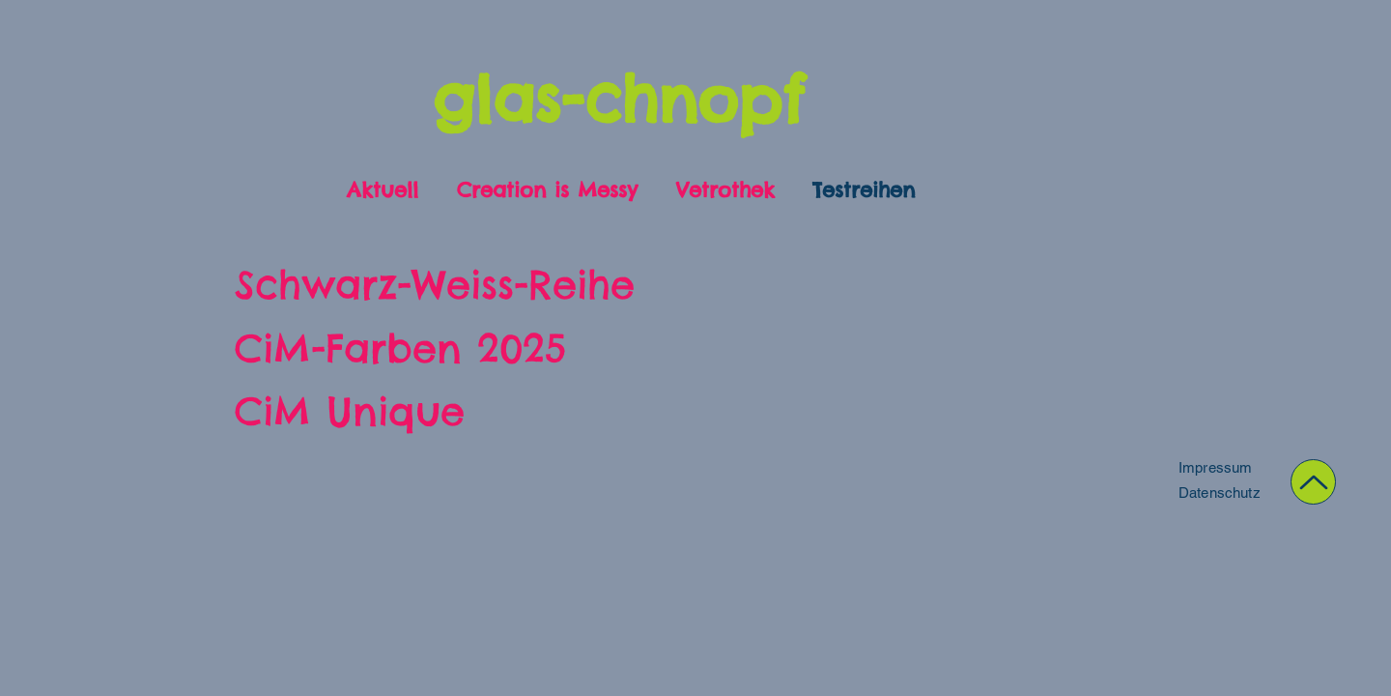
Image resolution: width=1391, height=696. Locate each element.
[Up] (1313, 482)
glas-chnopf (618, 99)
